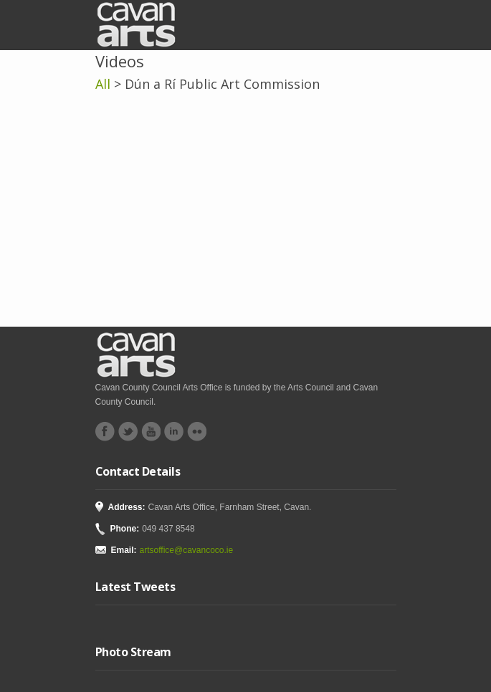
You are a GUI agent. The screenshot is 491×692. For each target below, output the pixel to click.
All (102, 83)
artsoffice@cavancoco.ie (187, 550)
